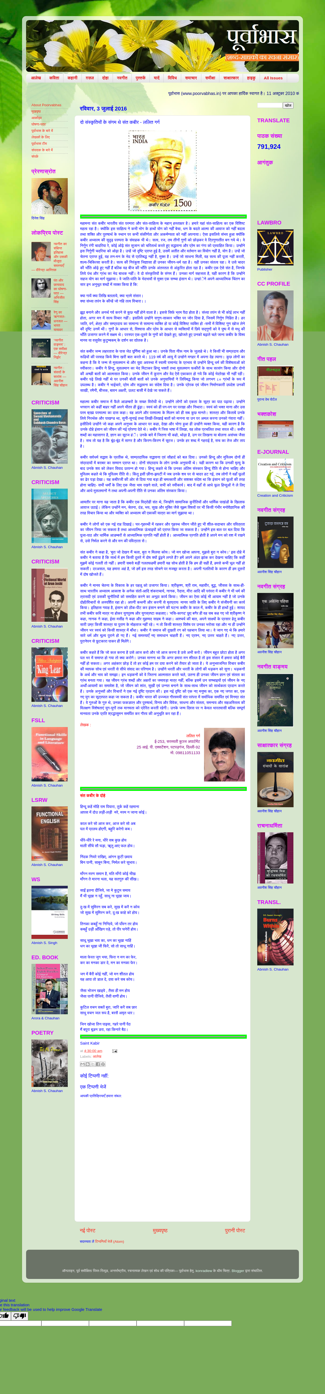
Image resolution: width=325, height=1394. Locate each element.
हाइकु (251, 78)
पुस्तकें (141, 78)
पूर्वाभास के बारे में (42, 131)
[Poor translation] (19, 1316)
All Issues (273, 78)
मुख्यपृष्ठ (160, 1230)
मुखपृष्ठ (36, 111)
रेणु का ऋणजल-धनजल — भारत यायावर (60, 321)
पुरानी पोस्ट (235, 1230)
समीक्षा (210, 78)
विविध (172, 78)
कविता (54, 78)
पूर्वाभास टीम (39, 144)
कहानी (72, 78)
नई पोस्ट (87, 1230)
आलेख (36, 78)
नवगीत (122, 78)
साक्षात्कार (231, 78)
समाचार (191, 78)
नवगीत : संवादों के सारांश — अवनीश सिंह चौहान (60, 376)
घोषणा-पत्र (38, 124)
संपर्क (34, 156)
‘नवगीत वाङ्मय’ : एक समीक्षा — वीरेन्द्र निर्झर (60, 349)
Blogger (238, 1271)
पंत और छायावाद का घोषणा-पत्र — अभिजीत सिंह (60, 291)
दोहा (105, 78)
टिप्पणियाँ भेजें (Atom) (109, 1242)
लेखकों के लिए (40, 137)
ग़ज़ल (90, 78)
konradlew (203, 1271)
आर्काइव (36, 118)
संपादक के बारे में (42, 150)
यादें (156, 78)
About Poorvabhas (46, 105)
